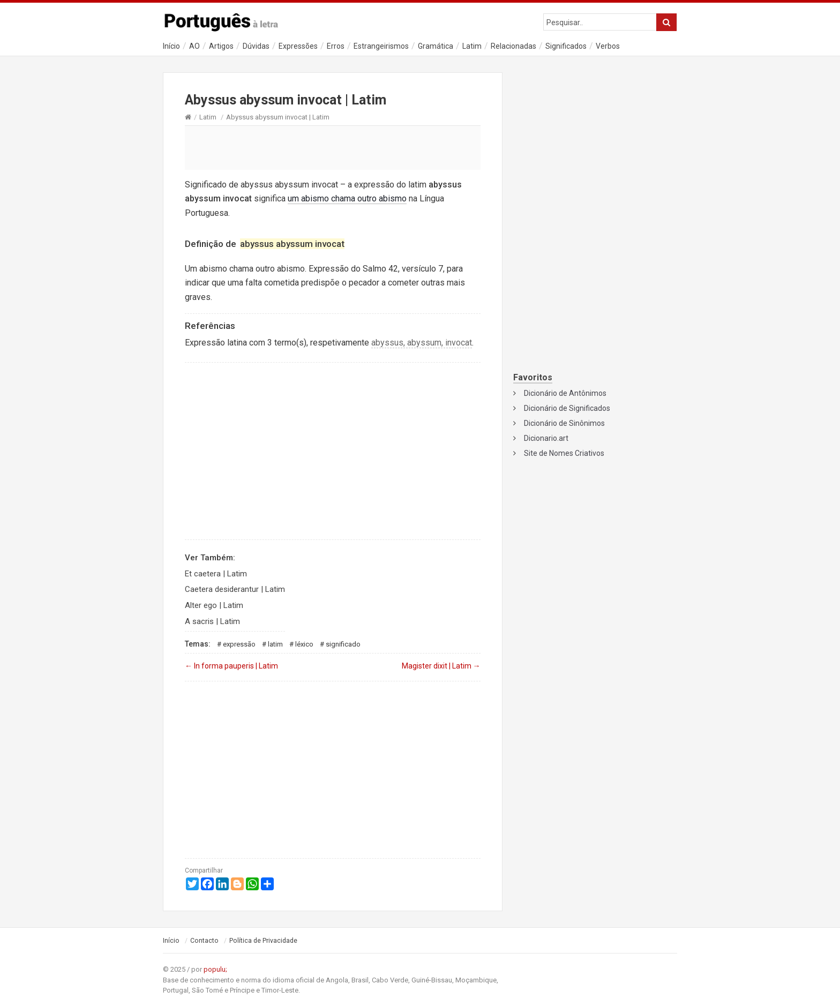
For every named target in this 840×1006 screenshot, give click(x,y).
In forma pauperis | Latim (231, 666)
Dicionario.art (546, 438)
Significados (566, 46)
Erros (335, 46)
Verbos (608, 46)
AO (194, 46)
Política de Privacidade (263, 940)
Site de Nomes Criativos (564, 453)
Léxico (304, 644)
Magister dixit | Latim (441, 666)
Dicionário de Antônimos (565, 393)
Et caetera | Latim (216, 574)
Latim (472, 46)
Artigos (221, 46)
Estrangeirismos (381, 46)
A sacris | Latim (212, 621)
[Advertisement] (333, 147)
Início (171, 46)
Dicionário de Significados (567, 408)
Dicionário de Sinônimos (564, 423)
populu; (215, 969)
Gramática (435, 46)
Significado (343, 644)
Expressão (239, 644)
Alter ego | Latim (214, 605)
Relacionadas (513, 46)
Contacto (204, 940)
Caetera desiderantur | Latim (235, 589)
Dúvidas (256, 46)
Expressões (298, 46)
